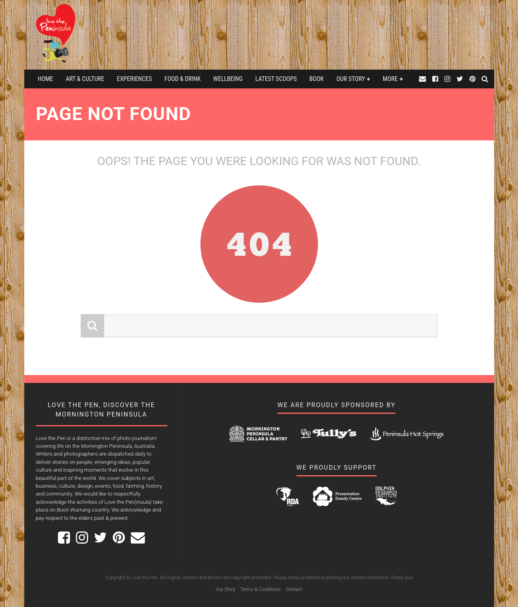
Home (45, 79)
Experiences (134, 79)
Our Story (350, 79)
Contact (294, 589)
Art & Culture (85, 79)
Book (316, 79)
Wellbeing (228, 79)
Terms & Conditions (260, 589)
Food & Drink (182, 79)
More (390, 79)
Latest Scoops (276, 79)
